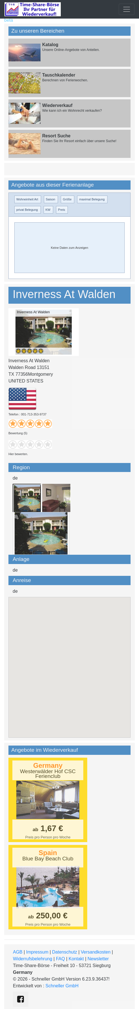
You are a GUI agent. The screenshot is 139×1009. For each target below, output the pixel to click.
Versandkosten (96, 952)
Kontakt (76, 958)
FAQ (60, 958)
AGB (18, 952)
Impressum (37, 952)
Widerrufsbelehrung (32, 958)
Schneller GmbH (62, 985)
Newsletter (98, 958)
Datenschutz (64, 952)
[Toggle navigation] (126, 9)
